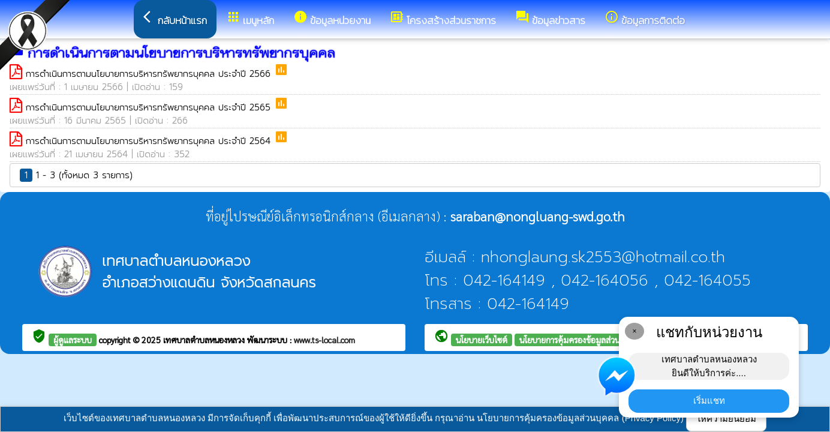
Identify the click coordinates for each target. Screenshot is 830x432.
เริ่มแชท (709, 400)
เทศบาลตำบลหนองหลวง (205, 339)
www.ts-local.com (324, 339)
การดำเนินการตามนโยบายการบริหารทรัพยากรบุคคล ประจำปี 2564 (150, 141)
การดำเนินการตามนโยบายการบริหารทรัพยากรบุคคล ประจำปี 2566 (150, 73)
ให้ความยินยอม (726, 418)
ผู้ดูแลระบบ (72, 339)
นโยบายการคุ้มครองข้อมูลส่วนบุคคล (579, 339)
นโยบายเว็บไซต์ (481, 339)
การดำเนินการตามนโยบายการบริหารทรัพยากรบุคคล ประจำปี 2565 (150, 107)
